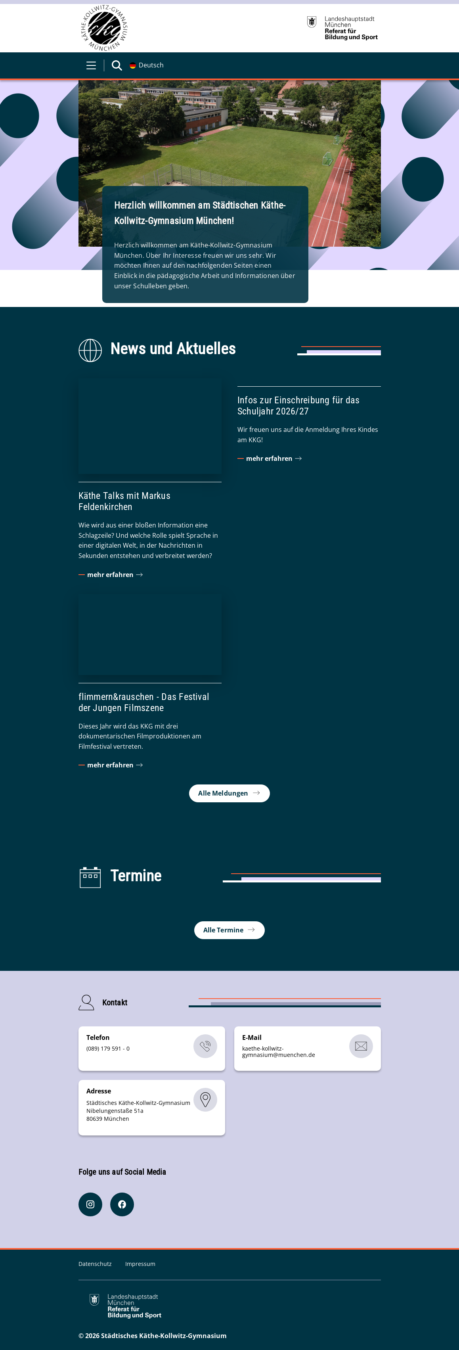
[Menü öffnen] (91, 65)
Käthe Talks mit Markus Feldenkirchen (124, 501)
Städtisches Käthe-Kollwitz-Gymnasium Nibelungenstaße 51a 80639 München (138, 1110)
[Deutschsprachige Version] (147, 65)
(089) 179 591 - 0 (108, 1048)
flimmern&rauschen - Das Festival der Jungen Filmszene (144, 702)
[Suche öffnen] (117, 65)
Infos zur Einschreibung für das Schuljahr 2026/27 (298, 406)
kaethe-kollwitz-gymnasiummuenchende (278, 1052)
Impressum (140, 1264)
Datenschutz (95, 1264)
